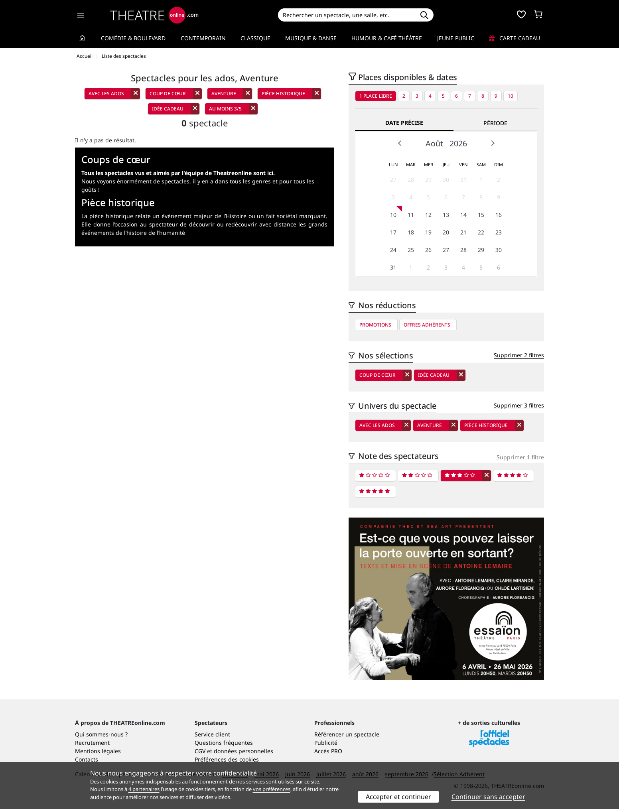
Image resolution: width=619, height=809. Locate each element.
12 (428, 214)
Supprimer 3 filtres (519, 405)
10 (510, 96)
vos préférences (271, 789)
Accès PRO (328, 751)
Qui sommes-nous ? (101, 734)
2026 (458, 143)
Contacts (86, 759)
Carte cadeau (514, 38)
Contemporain (203, 38)
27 (393, 179)
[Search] (346, 15)
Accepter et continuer (398, 796)
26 (428, 250)
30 (446, 179)
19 (428, 232)
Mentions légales (98, 751)
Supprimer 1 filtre (520, 457)
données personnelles (243, 751)
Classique (255, 38)
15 (481, 214)
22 (481, 232)
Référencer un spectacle (346, 734)
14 (463, 214)
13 (446, 214)
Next (493, 143)
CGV (200, 751)
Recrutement (92, 742)
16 (498, 214)
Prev (400, 143)
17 (393, 232)
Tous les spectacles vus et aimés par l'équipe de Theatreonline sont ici (177, 173)
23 (498, 232)
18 (411, 232)
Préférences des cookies (227, 759)
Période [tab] (495, 123)
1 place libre (375, 96)
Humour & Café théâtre (386, 38)
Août (434, 143)
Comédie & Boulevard (133, 38)
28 (411, 179)
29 (428, 179)
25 (411, 250)
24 (393, 250)
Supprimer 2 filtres (519, 355)
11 (411, 214)
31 (463, 179)
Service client (212, 734)
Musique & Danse (311, 38)
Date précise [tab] (404, 122)
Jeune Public (455, 38)
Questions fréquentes (224, 742)
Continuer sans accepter (488, 796)
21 (463, 232)
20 (446, 232)
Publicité (325, 742)
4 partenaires (144, 789)
